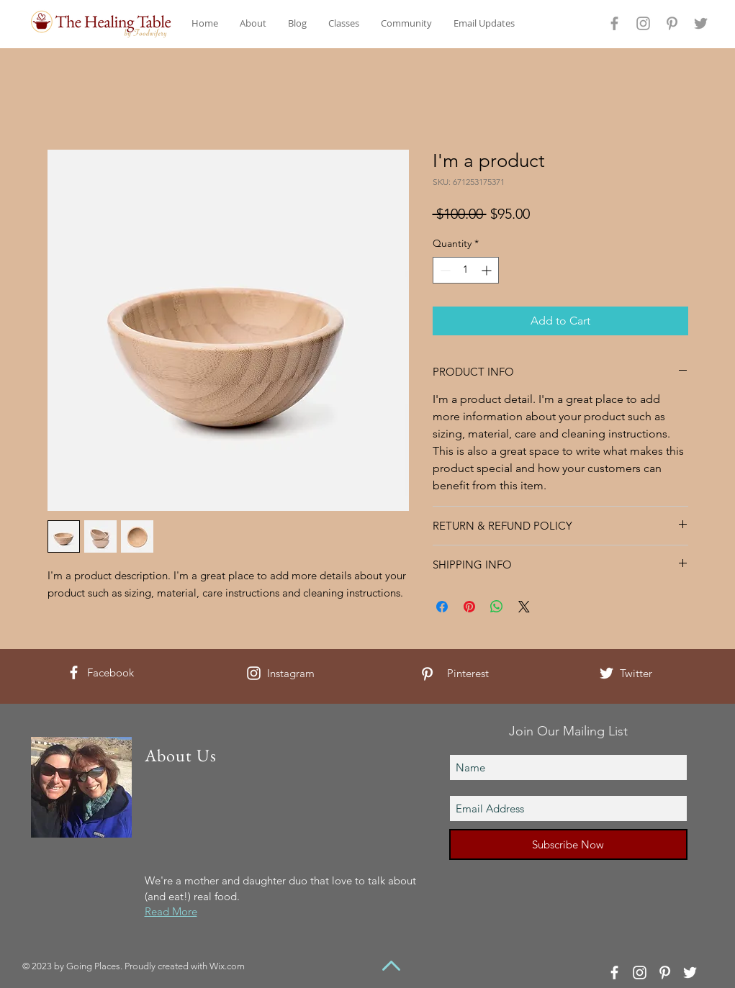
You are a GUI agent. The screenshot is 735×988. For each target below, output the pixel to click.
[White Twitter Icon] (606, 673)
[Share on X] (524, 606)
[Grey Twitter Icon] (701, 23)
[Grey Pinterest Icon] (672, 23)
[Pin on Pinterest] (469, 606)
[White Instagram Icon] (254, 673)
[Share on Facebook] (442, 606)
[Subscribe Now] (568, 844)
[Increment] (488, 270)
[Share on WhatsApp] (496, 606)
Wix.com (227, 966)
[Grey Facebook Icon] (614, 23)
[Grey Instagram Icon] (643, 23)
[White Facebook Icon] (74, 672)
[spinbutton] (466, 270)
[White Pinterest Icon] (427, 674)
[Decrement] (444, 270)
